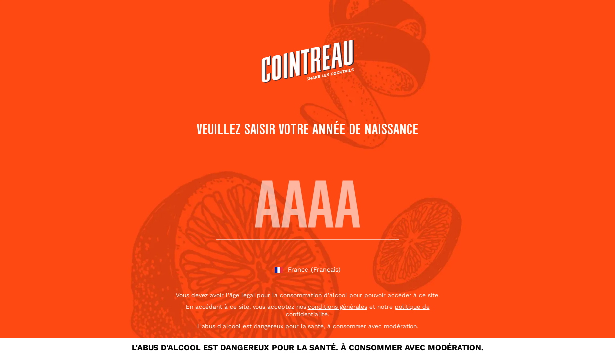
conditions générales (337, 306)
